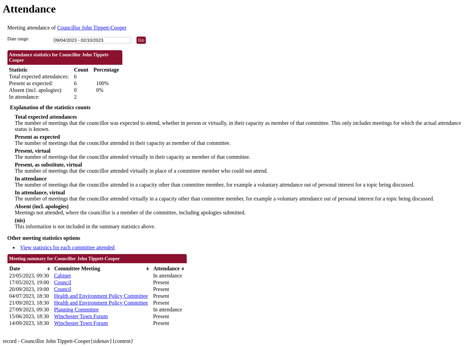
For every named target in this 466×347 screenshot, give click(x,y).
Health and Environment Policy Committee (101, 296)
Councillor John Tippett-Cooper (91, 28)
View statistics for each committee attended (67, 247)
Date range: (18, 38)
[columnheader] (29, 268)
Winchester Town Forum (81, 316)
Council (62, 282)
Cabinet (62, 275)
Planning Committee (76, 309)
